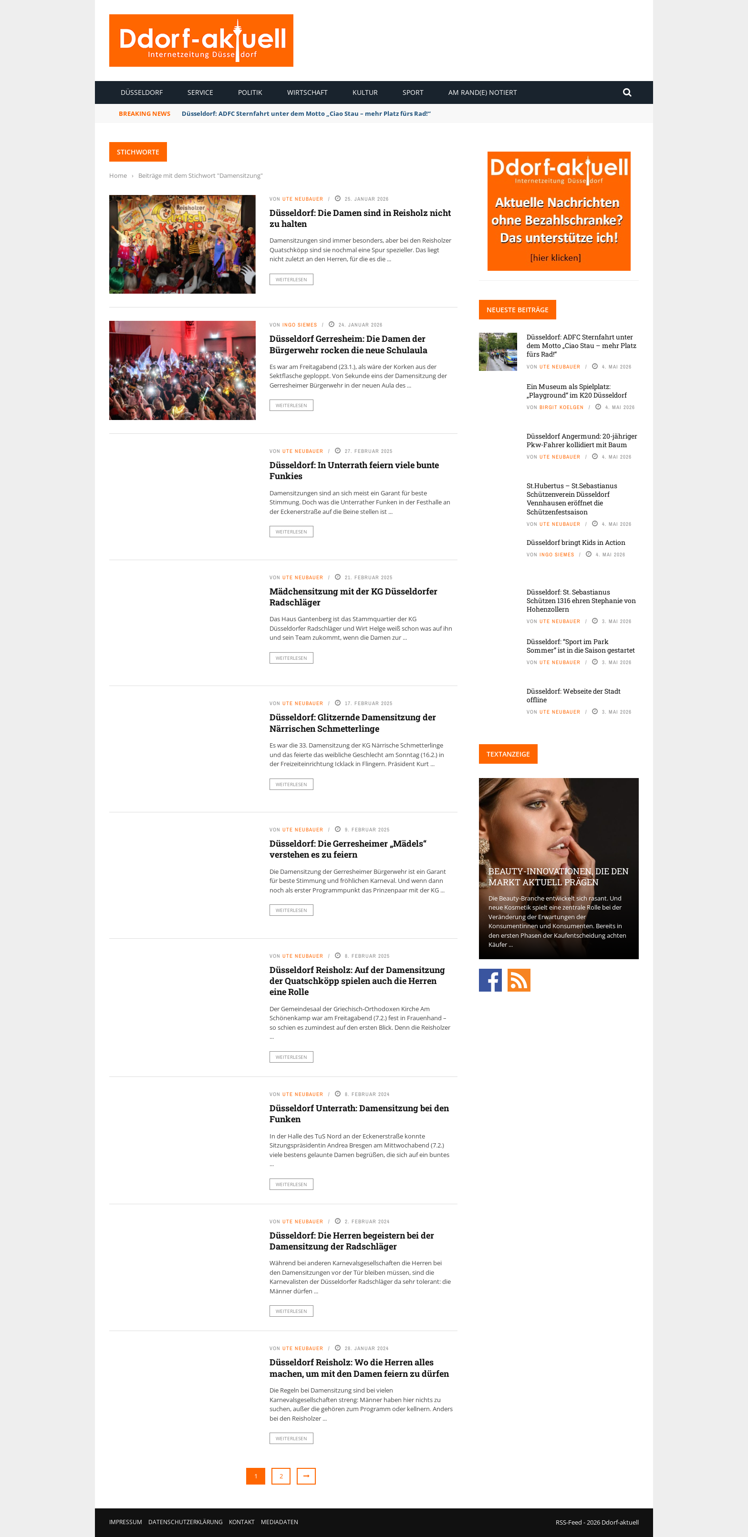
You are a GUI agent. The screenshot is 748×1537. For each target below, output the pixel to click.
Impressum (125, 1522)
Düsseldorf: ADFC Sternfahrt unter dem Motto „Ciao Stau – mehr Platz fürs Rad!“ (306, 113)
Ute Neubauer (302, 198)
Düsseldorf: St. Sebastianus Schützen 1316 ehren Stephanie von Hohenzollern (581, 600)
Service (200, 92)
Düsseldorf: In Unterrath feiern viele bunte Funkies (354, 470)
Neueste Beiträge (518, 309)
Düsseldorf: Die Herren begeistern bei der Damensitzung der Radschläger (352, 1241)
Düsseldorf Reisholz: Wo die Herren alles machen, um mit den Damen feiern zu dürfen (359, 1367)
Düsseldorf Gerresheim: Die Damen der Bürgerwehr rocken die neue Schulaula (348, 344)
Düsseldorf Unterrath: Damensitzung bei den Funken (359, 1113)
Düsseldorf (142, 92)
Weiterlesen (291, 279)
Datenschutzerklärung (185, 1522)
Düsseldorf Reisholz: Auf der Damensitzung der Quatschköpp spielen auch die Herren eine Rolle (357, 981)
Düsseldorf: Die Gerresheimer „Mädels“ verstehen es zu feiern (348, 849)
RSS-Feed (569, 1522)
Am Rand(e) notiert (482, 92)
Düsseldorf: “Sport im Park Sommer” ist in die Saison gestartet (581, 646)
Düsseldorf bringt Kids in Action (576, 542)
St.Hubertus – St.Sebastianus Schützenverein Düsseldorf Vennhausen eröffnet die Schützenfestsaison (572, 498)
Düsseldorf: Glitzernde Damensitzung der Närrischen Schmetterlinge (353, 722)
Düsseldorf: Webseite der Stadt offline (574, 695)
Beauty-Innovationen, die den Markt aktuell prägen (558, 876)
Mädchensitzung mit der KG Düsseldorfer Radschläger (353, 596)
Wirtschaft (307, 92)
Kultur (365, 92)
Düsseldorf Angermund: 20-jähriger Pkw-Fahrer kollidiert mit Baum (582, 440)
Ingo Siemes (299, 324)
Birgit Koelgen (562, 407)
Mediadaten (279, 1522)
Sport (413, 92)
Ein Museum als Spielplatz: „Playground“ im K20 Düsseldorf (577, 391)
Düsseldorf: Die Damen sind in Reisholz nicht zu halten (360, 218)
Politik (250, 92)
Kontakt (242, 1522)
